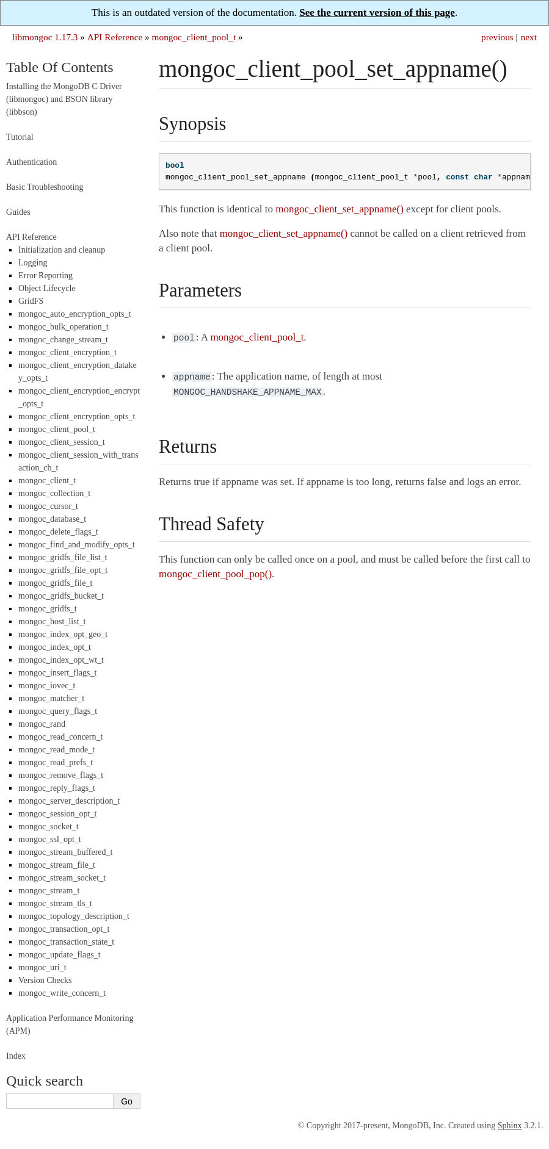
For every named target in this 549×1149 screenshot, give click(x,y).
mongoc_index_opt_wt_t (61, 660)
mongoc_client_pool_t (194, 37)
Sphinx (510, 1125)
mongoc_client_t (47, 480)
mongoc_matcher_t (51, 698)
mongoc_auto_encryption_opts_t (74, 314)
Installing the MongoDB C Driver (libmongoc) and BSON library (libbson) (64, 99)
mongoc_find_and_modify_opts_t (76, 544)
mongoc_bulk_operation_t (63, 326)
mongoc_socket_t (48, 826)
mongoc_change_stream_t (63, 339)
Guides (18, 212)
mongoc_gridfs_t (47, 608)
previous (497, 37)
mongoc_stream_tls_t (55, 903)
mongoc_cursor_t (48, 506)
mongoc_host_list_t (51, 621)
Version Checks (45, 980)
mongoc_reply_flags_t (56, 788)
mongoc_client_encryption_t (67, 352)
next (529, 37)
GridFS (30, 301)
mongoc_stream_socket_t (62, 877)
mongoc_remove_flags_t (60, 775)
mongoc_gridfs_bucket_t (61, 595)
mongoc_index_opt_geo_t (62, 634)
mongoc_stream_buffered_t (65, 852)
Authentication (31, 162)
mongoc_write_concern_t (62, 993)
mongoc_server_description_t (69, 800)
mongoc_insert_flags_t (57, 672)
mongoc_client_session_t (61, 442)
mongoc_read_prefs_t (55, 762)
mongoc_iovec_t (46, 685)
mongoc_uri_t (42, 967)
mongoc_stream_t (48, 890)
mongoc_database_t (52, 519)
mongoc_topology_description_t (73, 916)
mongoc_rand (41, 724)
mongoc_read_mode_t (56, 749)
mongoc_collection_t (54, 493)
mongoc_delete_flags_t (58, 531)
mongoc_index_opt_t (54, 647)
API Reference (114, 37)
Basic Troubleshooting (44, 187)
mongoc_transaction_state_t (66, 941)
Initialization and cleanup (61, 249)
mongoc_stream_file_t (56, 865)
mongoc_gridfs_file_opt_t (62, 570)
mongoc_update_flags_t (59, 954)
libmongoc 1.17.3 (45, 37)
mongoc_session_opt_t (57, 813)
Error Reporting (45, 275)
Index (16, 1056)
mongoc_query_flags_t (57, 711)
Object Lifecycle (47, 288)
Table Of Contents (60, 67)
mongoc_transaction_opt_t (63, 929)
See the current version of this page (377, 12)
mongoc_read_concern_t (60, 736)
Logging (32, 262)
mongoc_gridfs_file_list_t (62, 557)
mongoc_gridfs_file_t (55, 583)
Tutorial (20, 137)
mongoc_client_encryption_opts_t (76, 416)
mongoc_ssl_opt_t (49, 839)
